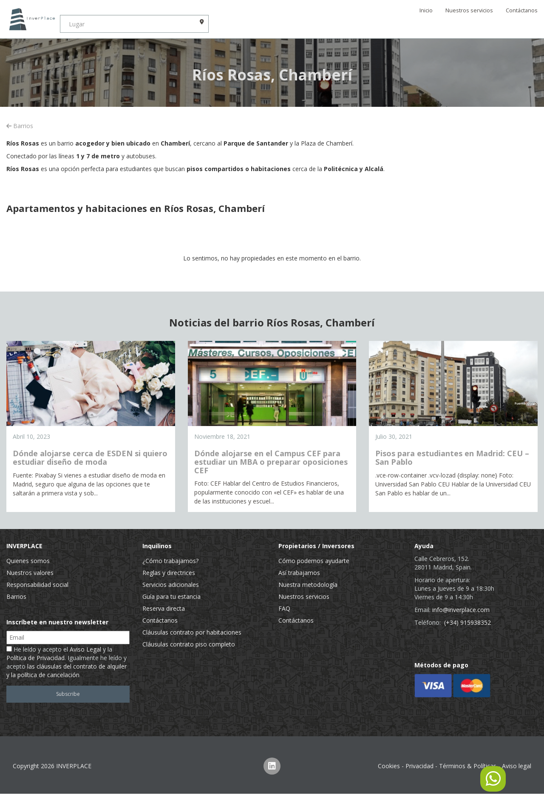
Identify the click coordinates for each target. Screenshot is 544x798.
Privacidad (419, 766)
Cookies (389, 766)
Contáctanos (522, 10)
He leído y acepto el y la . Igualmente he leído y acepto (66, 662)
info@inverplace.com (461, 610)
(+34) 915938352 (467, 622)
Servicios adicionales (170, 585)
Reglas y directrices (168, 573)
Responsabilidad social (37, 585)
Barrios (19, 126)
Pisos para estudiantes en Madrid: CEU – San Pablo (452, 457)
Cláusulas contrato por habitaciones (191, 632)
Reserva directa (163, 608)
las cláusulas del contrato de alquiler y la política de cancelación (66, 670)
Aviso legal (516, 766)
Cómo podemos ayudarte (313, 561)
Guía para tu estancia (171, 596)
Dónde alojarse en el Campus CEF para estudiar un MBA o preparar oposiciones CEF (271, 461)
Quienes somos (28, 561)
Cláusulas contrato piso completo (188, 644)
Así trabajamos (299, 573)
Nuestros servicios (469, 10)
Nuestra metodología (307, 585)
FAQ (284, 608)
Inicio (426, 10)
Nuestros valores (30, 573)
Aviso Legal (85, 649)
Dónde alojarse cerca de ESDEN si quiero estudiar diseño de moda (90, 457)
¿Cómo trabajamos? (170, 561)
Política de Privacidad (35, 658)
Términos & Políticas (467, 766)
